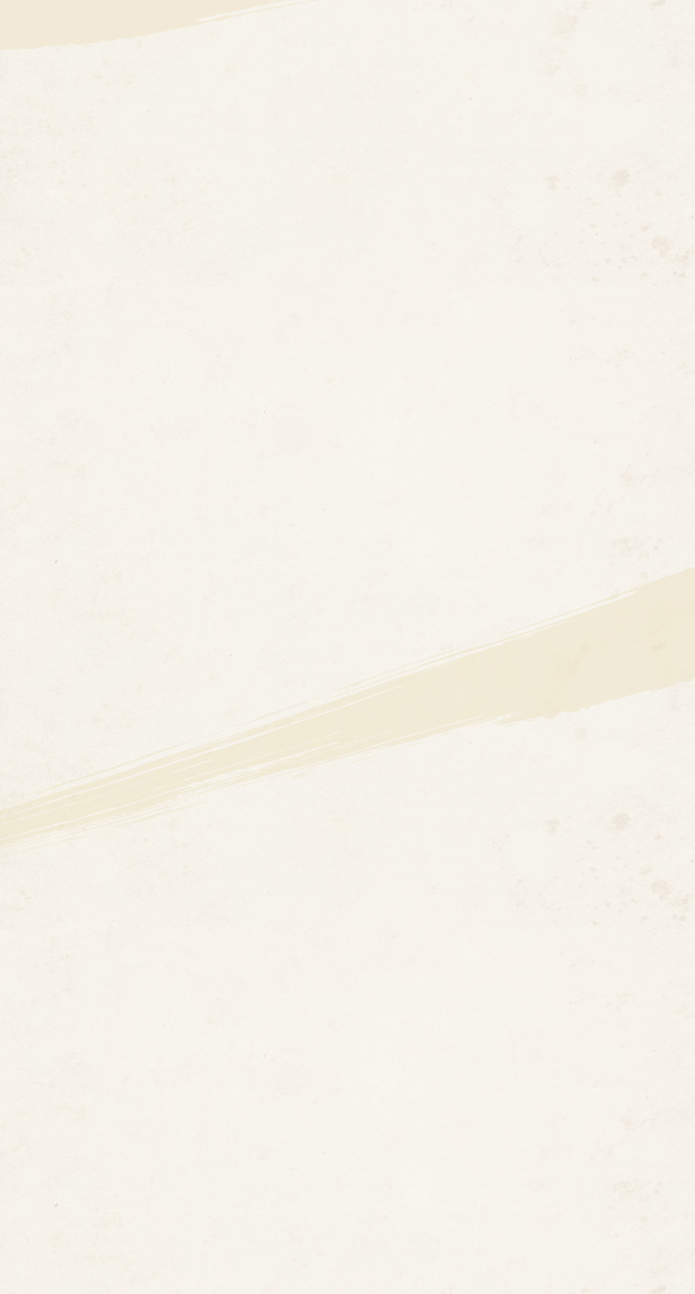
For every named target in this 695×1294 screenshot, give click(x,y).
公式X (581, 21)
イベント (555, 75)
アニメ (448, 75)
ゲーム (618, 75)
